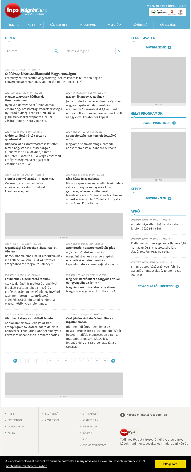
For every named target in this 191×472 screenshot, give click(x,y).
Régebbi (113, 360)
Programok (88, 25)
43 (81, 361)
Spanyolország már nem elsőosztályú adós (91, 138)
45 (97, 361)
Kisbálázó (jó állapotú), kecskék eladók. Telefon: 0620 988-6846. (157, 226)
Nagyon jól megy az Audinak (85, 97)
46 (105, 361)
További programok (155, 123)
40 (58, 361)
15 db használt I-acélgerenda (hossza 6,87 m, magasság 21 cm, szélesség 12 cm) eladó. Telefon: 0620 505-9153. (158, 247)
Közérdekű (140, 25)
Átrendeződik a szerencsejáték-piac (90, 248)
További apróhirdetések (156, 286)
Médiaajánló (90, 414)
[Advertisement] (64, 224)
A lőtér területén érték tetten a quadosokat (26, 138)
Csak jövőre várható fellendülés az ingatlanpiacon (89, 320)
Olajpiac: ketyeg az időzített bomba (29, 318)
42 (73, 361)
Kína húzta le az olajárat (82, 179)
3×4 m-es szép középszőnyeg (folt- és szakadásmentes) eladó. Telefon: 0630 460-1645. (156, 270)
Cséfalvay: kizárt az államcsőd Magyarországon (40, 74)
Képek (31, 25)
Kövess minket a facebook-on (147, 415)
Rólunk (87, 433)
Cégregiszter (58, 25)
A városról (52, 420)
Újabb (15, 360)
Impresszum (89, 427)
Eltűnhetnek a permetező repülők (27, 279)
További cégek (156, 47)
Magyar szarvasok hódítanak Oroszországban (24, 99)
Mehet (56, 51)
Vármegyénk (168, 25)
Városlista (46, 10)
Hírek (10, 25)
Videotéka (114, 25)
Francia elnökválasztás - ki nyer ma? (29, 179)
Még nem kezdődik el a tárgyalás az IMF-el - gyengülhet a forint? (94, 281)
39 (50, 361)
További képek (156, 198)
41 (66, 361)
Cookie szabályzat (94, 446)
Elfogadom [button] (170, 464)
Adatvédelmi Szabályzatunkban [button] (26, 466)
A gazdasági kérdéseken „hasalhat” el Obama (31, 250)
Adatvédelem (90, 420)
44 (89, 361)
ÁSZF (85, 439)
